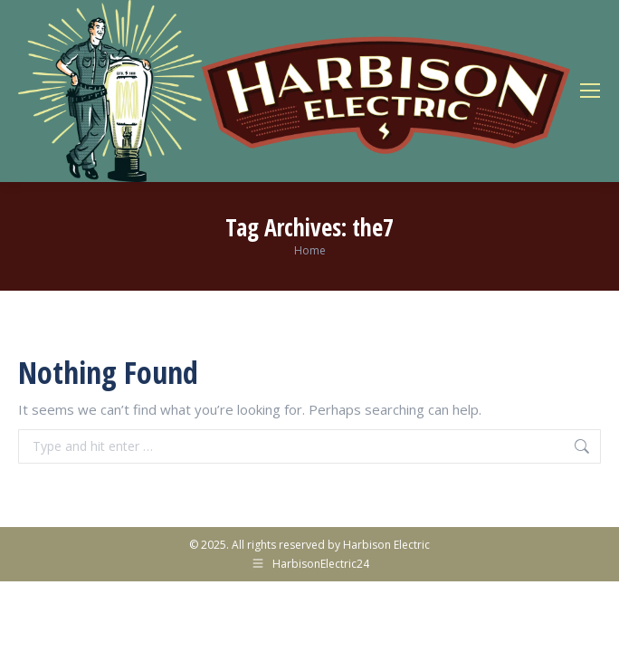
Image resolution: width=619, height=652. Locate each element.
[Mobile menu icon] (590, 90)
